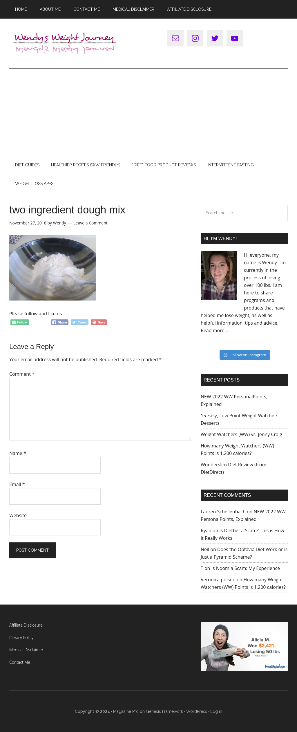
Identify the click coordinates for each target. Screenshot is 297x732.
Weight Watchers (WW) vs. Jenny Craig (241, 434)
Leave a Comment (90, 223)
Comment (22, 374)
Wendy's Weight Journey (64, 43)
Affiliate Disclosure (26, 625)
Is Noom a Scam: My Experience (245, 568)
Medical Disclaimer (26, 649)
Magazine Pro (126, 711)
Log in (216, 711)
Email (17, 484)
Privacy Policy (21, 637)
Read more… (214, 330)
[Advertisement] (148, 112)
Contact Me (19, 662)
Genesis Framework (164, 711)
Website (18, 515)
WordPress (196, 711)
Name (17, 453)
